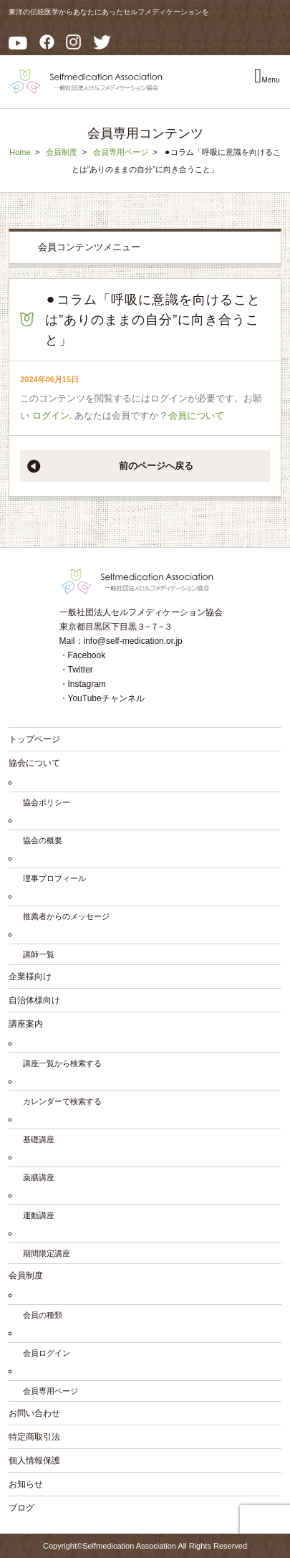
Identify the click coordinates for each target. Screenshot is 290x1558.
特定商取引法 (34, 1437)
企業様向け (30, 977)
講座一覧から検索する (62, 1063)
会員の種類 (42, 1315)
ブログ (21, 1508)
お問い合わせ (34, 1413)
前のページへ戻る (156, 465)
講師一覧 (38, 954)
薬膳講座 (38, 1177)
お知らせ (26, 1484)
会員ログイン (46, 1353)
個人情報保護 (34, 1460)
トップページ (34, 739)
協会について (34, 763)
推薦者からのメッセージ (66, 916)
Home (19, 152)
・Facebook (82, 655)
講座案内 (26, 1024)
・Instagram (82, 684)
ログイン (50, 415)
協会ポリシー (46, 802)
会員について (196, 415)
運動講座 (38, 1215)
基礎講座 (38, 1139)
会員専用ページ (120, 152)
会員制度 (61, 152)
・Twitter (76, 670)
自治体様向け (34, 1000)
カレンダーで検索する (62, 1101)
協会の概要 (42, 840)
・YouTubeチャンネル (102, 698)
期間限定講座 (46, 1253)
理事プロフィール (54, 878)
